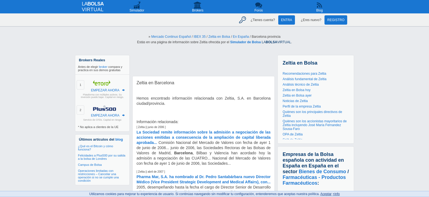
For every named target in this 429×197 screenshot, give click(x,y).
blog (119, 139)
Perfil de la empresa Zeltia (302, 106)
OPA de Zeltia (293, 134)
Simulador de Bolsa (245, 42)
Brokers (197, 10)
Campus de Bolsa (90, 164)
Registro (335, 20)
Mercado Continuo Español (171, 37)
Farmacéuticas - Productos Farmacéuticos (314, 180)
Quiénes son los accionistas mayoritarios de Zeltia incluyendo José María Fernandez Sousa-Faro (315, 125)
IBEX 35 (200, 37)
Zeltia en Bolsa (219, 37)
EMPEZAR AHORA (105, 90)
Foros (258, 10)
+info (336, 194)
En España (241, 37)
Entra (286, 20)
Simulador (136, 10)
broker (103, 66)
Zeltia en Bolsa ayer (297, 95)
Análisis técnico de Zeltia (301, 84)
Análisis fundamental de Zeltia (304, 79)
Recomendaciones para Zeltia (304, 74)
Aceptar (326, 194)
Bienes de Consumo (322, 171)
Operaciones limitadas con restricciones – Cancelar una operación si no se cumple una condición (98, 175)
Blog (319, 10)
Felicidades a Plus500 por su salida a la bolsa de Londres (101, 157)
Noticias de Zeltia (295, 101)
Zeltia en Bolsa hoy (297, 90)
